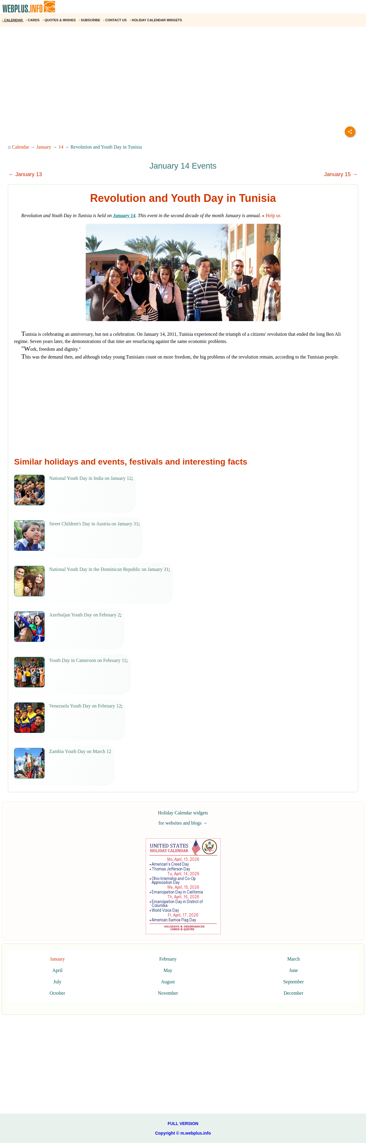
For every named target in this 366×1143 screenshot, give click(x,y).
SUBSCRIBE (90, 20)
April (57, 970)
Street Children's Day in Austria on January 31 (93, 523)
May (168, 970)
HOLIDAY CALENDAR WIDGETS (156, 20)
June (293, 970)
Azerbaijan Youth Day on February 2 (84, 614)
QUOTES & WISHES (60, 20)
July (57, 981)
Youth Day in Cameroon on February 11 (87, 660)
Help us (271, 215)
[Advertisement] (180, 75)
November (168, 993)
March (293, 958)
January (43, 146)
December (293, 993)
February (168, 958)
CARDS (33, 20)
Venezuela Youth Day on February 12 (85, 705)
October (57, 993)
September (293, 981)
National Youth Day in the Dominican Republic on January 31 (108, 569)
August (168, 981)
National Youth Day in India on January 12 (90, 478)
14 (60, 146)
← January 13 (25, 174)
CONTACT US (115, 20)
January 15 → (341, 174)
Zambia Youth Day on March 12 (80, 751)
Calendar (20, 146)
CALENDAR (13, 20)
